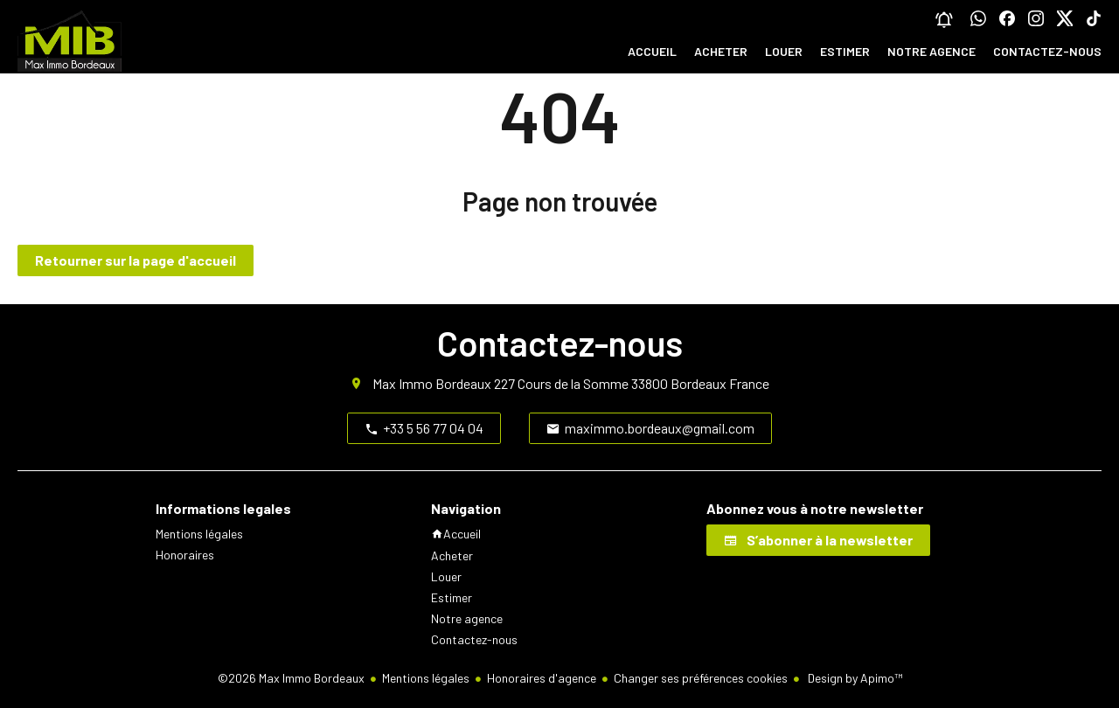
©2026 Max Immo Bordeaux (291, 677)
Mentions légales (425, 677)
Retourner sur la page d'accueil (135, 260)
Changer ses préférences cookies (701, 677)
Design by (853, 677)
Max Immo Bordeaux (431, 383)
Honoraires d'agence (541, 677)
